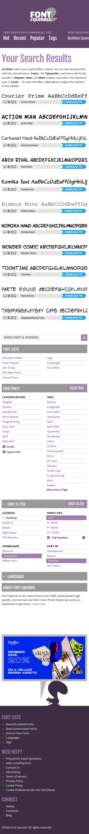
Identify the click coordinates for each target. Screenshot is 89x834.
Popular (37, 38)
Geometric (53, 412)
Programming (11, 422)
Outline (51, 446)
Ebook (6, 528)
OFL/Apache (9, 538)
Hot (6, 38)
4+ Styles (52, 523)
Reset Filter (76, 504)
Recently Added (12, 358)
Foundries (53, 368)
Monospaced (10, 417)
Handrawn (53, 417)
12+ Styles (53, 532)
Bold (50, 481)
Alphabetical (55, 551)
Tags (53, 38)
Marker (51, 485)
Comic (8, 447)
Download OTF (73, 211)
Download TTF (73, 102)
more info (39, 604)
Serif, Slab (53, 427)
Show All (7, 551)
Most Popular (10, 363)
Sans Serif (8, 427)
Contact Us (13, 768)
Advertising (13, 772)
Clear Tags (76, 388)
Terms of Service (16, 777)
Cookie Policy (14, 786)
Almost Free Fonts (17, 733)
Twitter (10, 806)
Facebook (12, 811)
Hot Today (8, 368)
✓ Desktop (9, 518)
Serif (5, 436)
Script (6, 432)
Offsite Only (9, 561)
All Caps (52, 461)
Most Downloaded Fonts (21, 729)
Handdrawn (9, 412)
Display (7, 407)
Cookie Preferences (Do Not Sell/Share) (30, 790)
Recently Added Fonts (20, 724)
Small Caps (54, 471)
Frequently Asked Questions (24, 759)
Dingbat (7, 402)
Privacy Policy (14, 781)
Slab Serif (8, 441)
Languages (54, 363)
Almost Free (10, 378)
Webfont (7, 523)
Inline (50, 441)
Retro (50, 456)
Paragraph (53, 407)
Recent (20, 38)
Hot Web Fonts (11, 373)
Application (9, 533)
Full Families (57, 538)
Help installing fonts (18, 763)
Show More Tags (57, 490)
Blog (9, 815)
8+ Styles (52, 527)
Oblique (52, 466)
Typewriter (11, 452)
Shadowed (53, 436)
